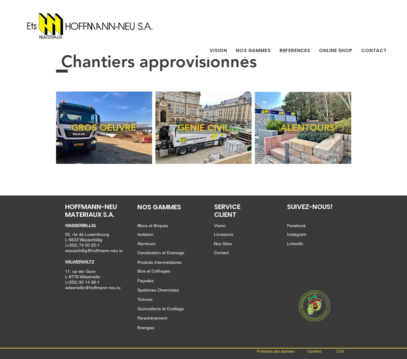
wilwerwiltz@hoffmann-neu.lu (93, 287)
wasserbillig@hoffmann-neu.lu (94, 250)
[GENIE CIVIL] (203, 127)
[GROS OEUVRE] (103, 127)
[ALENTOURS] (307, 127)
